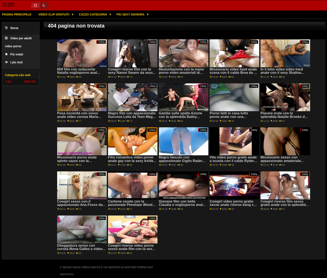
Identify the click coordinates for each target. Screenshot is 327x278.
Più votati (14, 54)
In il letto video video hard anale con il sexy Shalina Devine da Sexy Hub (281, 72)
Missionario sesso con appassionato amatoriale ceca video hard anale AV (281, 160)
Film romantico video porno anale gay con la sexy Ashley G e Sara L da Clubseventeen (131, 160)
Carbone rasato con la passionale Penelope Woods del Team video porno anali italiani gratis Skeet (131, 206)
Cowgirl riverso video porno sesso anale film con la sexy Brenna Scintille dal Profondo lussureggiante (132, 251)
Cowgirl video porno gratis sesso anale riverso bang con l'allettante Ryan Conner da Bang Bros (234, 206)
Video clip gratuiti (54, 14)
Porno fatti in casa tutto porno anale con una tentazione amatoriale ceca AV (231, 118)
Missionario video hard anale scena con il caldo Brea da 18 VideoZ (234, 72)
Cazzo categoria (93, 14)
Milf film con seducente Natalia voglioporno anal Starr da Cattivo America (77, 72)
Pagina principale (16, 14)
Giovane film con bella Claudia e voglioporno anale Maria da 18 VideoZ (182, 204)
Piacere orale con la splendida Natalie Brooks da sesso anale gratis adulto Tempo (283, 118)
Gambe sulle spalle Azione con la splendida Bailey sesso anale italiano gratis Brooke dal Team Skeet (180, 118)
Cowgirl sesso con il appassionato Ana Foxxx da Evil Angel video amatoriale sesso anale (80, 206)
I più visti (14, 62)
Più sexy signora (131, 14)
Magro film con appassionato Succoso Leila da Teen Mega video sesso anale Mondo (132, 116)
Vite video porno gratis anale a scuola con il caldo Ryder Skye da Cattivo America (233, 160)
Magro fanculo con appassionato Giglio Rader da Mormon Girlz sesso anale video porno (183, 162)
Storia (11, 28)
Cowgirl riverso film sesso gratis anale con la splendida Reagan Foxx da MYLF (284, 204)
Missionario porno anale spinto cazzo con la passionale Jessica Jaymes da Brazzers (79, 162)
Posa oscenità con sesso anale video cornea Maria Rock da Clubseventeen (77, 116)
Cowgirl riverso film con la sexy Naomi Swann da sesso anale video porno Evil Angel (131, 72)
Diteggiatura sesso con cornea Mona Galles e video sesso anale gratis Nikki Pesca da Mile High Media (80, 251)
